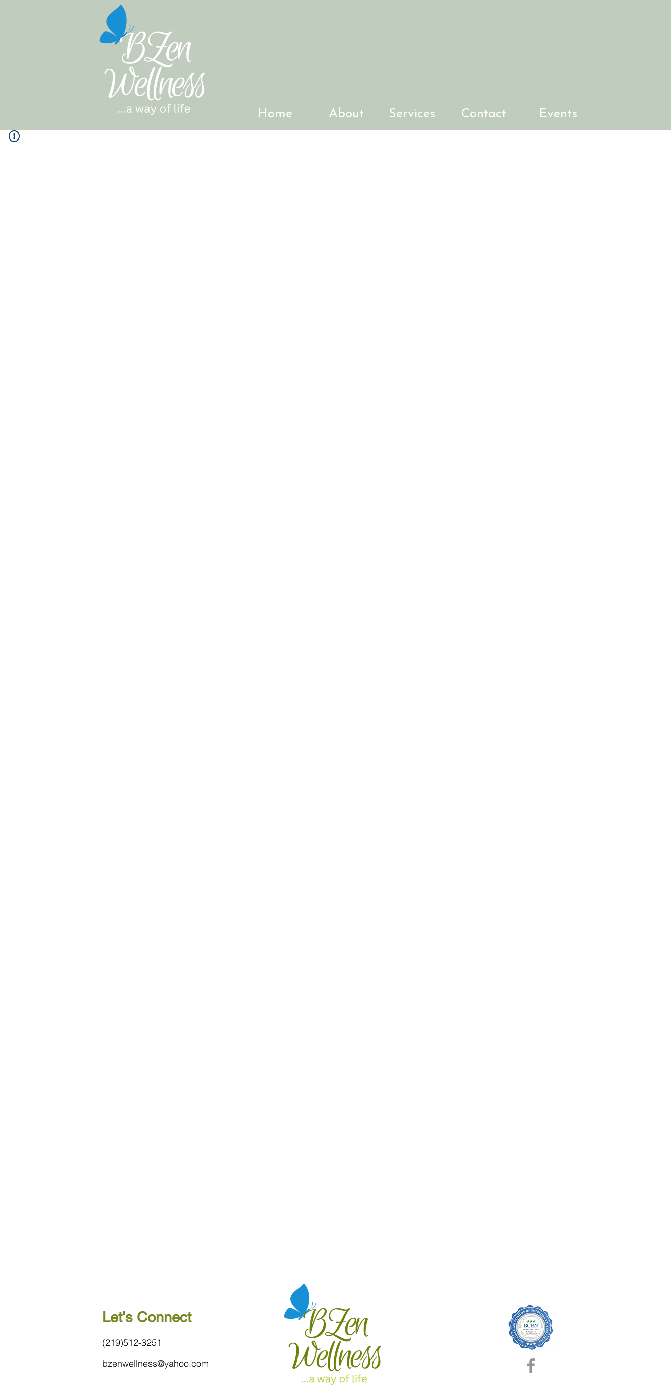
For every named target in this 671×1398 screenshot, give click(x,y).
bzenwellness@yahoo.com (155, 1363)
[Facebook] (531, 1365)
